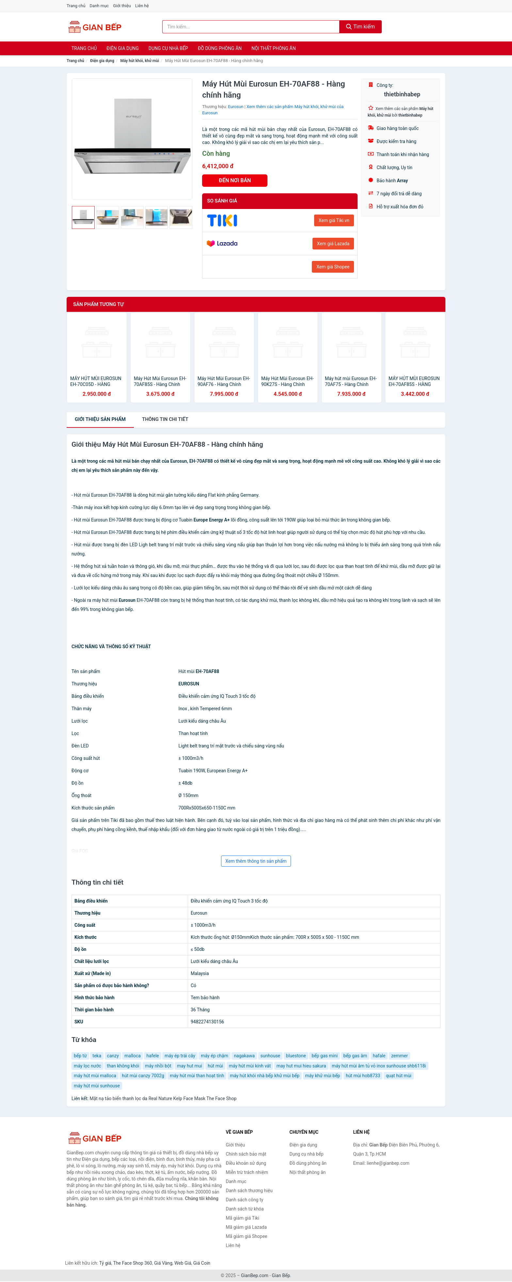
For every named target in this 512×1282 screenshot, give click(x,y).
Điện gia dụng (122, 48)
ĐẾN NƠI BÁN (235, 180)
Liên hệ (142, 5)
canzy (113, 1055)
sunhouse (270, 1055)
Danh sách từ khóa (245, 1208)
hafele (152, 1055)
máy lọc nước (87, 1065)
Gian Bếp (281, 1275)
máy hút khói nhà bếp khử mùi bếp (264, 1075)
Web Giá (182, 1263)
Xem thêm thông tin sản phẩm (255, 861)
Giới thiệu (122, 5)
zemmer (399, 1055)
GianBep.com (254, 1275)
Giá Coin (201, 1263)
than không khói (123, 1065)
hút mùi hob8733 (363, 1075)
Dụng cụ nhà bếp (168, 48)
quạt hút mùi (398, 1075)
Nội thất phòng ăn (273, 48)
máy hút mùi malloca (95, 1075)
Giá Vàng (163, 1263)
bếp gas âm (355, 1055)
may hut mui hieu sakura (301, 1065)
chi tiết (165, 419)
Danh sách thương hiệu (249, 1190)
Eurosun (235, 106)
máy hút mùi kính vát (250, 1065)
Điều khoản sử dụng (246, 1163)
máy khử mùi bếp (322, 1075)
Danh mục (99, 5)
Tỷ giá (105, 1263)
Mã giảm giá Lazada (246, 1227)
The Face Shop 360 (132, 1263)
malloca (132, 1055)
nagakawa (244, 1055)
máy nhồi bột (158, 1065)
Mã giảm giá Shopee (246, 1236)
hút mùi (215, 1065)
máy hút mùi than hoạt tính (197, 1075)
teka (96, 1055)
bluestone (296, 1055)
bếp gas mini (325, 1055)
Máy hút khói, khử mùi (139, 60)
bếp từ (80, 1055)
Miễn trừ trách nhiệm (247, 1172)
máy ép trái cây (180, 1055)
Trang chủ (76, 5)
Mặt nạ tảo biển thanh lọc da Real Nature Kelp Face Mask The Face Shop (162, 1098)
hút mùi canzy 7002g (143, 1075)
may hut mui (189, 1065)
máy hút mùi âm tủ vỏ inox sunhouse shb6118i (379, 1065)
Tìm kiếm (360, 27)
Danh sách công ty (245, 1199)
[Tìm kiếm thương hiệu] (251, 26)
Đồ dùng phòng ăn (220, 48)
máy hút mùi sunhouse (97, 1085)
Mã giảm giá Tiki (242, 1218)
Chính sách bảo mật (246, 1154)
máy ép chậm (214, 1055)
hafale (379, 1055)
